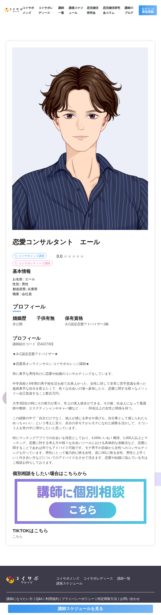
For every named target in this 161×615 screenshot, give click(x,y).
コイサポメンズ (67, 578)
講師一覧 (123, 578)
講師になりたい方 (19, 599)
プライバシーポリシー (78, 599)
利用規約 (52, 599)
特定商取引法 (107, 599)
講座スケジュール (69, 583)
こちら (17, 536)
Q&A (39, 599)
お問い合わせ (130, 599)
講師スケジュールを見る (80, 609)
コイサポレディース (98, 578)
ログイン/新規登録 (148, 10)
